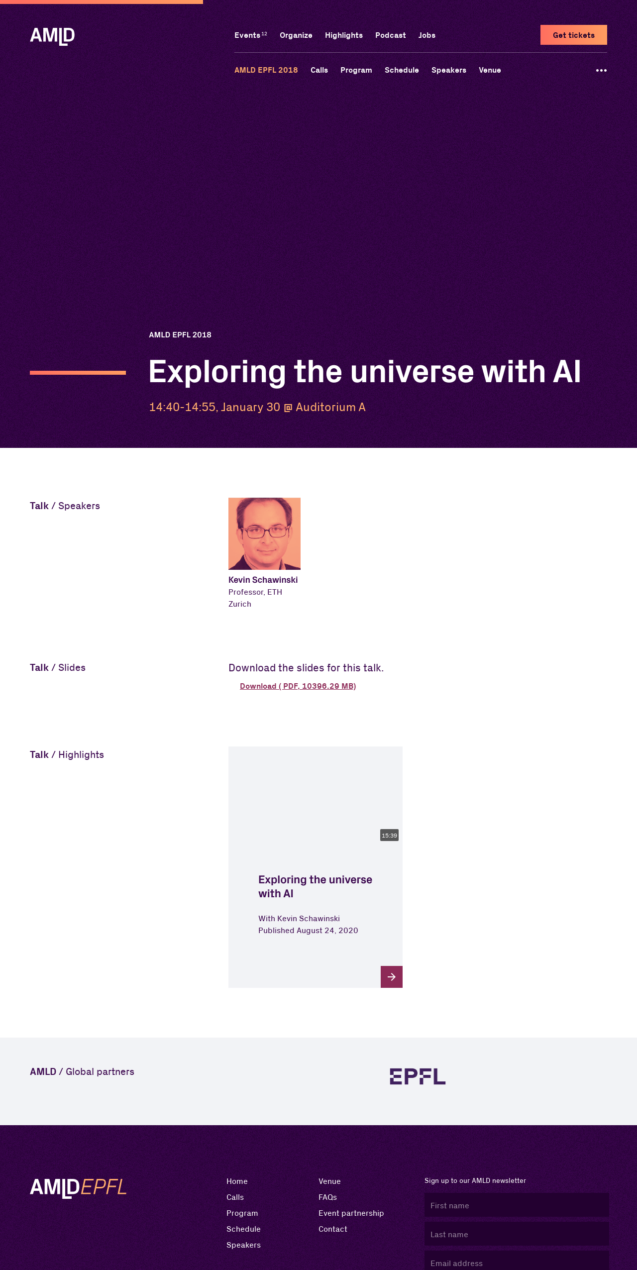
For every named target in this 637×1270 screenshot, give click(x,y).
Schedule (402, 69)
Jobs (427, 34)
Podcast (390, 34)
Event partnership (351, 1212)
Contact (332, 1228)
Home (237, 1180)
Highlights (344, 34)
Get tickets (574, 34)
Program (356, 69)
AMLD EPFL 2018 (266, 69)
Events (247, 34)
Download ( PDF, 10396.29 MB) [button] (298, 685)
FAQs (327, 1196)
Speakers (448, 69)
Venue (490, 69)
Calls (319, 69)
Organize (296, 34)
